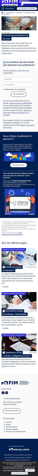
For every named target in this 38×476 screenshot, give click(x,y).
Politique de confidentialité (16, 431)
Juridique (19, 12)
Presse (8, 424)
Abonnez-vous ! (18, 165)
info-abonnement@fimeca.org (12, 233)
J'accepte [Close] (30, 470)
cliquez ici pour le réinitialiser (20, 103)
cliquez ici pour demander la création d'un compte (17, 113)
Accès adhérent (11, 427)
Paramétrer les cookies (19, 473)
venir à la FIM (11, 411)
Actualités (9, 12)
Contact (9, 422)
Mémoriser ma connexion (14, 89)
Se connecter (18, 94)
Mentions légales (12, 429)
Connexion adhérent (27, 8)
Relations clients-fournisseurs (14, 249)
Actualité (5, 287)
